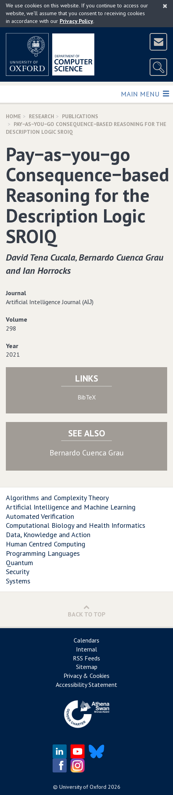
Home (13, 116)
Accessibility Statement (86, 684)
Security (17, 571)
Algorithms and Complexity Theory (57, 497)
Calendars (86, 640)
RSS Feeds (86, 658)
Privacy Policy (76, 21)
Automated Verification (40, 516)
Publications (80, 116)
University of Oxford (82, 786)
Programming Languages (43, 553)
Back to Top (87, 611)
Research (41, 116)
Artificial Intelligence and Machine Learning (71, 507)
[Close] (165, 6)
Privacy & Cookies (86, 675)
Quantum (19, 562)
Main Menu (144, 93)
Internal (86, 649)
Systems (18, 580)
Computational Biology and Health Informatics (75, 525)
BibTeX (87, 397)
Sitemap (86, 667)
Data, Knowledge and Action (48, 534)
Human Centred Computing (45, 543)
